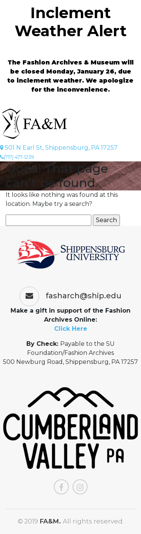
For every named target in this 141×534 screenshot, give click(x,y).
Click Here (70, 328)
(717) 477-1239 (17, 157)
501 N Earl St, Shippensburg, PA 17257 (59, 147)
